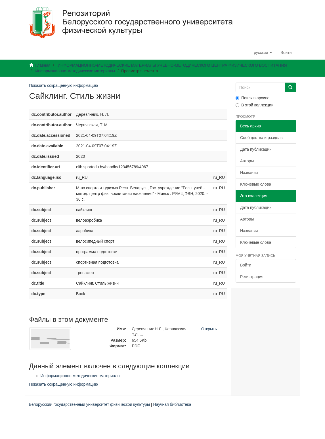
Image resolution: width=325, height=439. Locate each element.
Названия (249, 172)
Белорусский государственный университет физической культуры (89, 404)
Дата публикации (256, 149)
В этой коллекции (254, 105)
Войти (245, 265)
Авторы (247, 161)
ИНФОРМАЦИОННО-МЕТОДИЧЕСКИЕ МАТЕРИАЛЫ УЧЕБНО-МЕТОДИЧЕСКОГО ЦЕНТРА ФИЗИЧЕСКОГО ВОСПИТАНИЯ (172, 65)
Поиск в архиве (252, 98)
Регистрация (251, 276)
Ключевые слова (255, 184)
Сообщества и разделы (261, 137)
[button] (262, 52)
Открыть (209, 329)
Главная (42, 65)
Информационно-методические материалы (75, 71)
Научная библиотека (172, 404)
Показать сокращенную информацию (63, 85)
